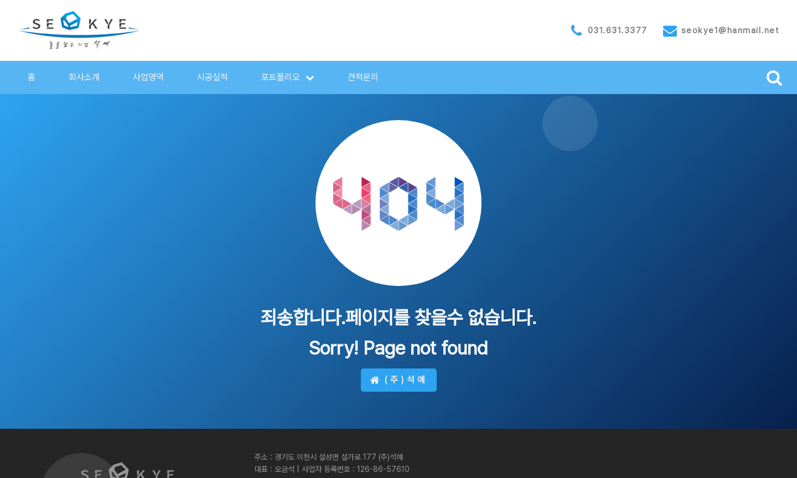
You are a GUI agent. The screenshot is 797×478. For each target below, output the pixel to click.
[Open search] (774, 77)
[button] (288, 77)
